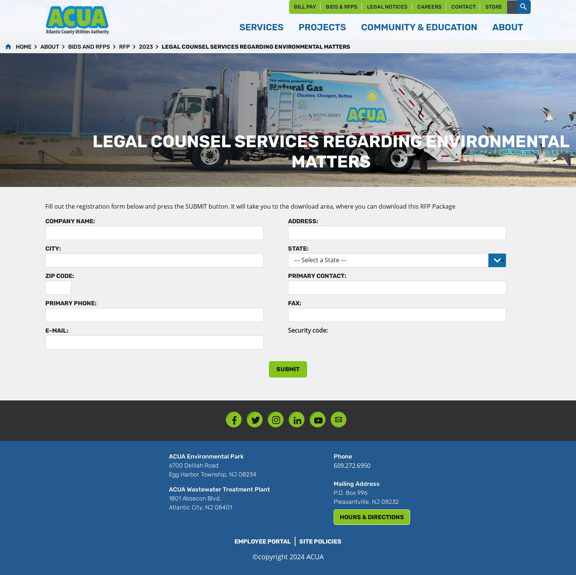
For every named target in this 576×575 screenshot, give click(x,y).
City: (53, 248)
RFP (124, 46)
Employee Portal (262, 541)
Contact (463, 7)
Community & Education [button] (419, 27)
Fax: (294, 303)
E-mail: (57, 330)
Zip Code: (59, 275)
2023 (146, 46)
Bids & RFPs (341, 7)
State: (298, 248)
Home (23, 46)
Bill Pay (305, 7)
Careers (429, 7)
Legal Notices (387, 7)
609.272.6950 (352, 465)
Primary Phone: (71, 303)
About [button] (507, 27)
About (49, 46)
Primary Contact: (317, 275)
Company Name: (70, 221)
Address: (303, 221)
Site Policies (320, 541)
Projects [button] (322, 27)
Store (493, 7)
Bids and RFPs (89, 46)
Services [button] (261, 27)
